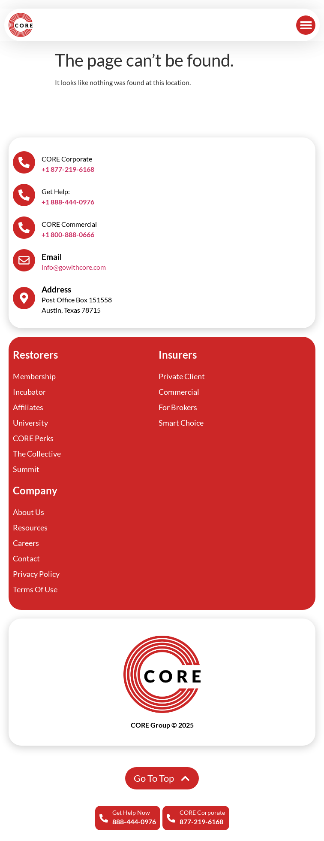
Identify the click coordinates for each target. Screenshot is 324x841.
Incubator (29, 391)
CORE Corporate (202, 812)
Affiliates (28, 407)
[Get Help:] (24, 195)
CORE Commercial (69, 224)
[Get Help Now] (103, 818)
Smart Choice (181, 422)
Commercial (179, 391)
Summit (26, 469)
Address (56, 289)
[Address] (24, 298)
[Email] (24, 260)
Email (52, 257)
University (30, 422)
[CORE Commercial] (24, 227)
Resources (30, 527)
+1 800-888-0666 (68, 234)
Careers (26, 543)
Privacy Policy (36, 574)
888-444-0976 (134, 821)
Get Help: (56, 191)
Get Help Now (131, 812)
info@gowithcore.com (74, 267)
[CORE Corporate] (171, 818)
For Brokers (178, 407)
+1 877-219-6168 (68, 169)
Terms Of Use (35, 589)
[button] (305, 25)
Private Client (182, 376)
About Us (28, 512)
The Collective (37, 453)
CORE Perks (33, 438)
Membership (34, 376)
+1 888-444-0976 (68, 202)
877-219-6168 (201, 821)
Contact (26, 558)
